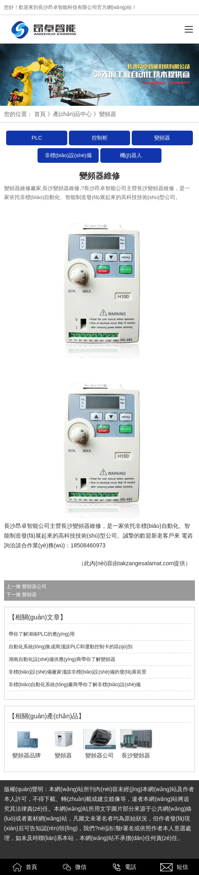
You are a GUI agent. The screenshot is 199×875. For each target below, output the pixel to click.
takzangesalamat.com (146, 563)
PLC (37, 138)
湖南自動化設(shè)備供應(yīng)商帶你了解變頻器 (62, 659)
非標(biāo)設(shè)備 (68, 155)
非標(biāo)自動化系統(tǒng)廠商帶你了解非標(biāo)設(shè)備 (75, 684)
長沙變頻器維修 (81, 526)
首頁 (40, 114)
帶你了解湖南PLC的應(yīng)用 (42, 634)
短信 (174, 867)
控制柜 (100, 138)
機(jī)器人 (131, 155)
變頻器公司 (34, 586)
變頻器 (162, 138)
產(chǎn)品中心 (72, 114)
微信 (74, 867)
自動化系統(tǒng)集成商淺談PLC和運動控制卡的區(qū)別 (71, 647)
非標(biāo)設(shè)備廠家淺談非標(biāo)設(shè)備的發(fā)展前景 (77, 672)
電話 (124, 867)
